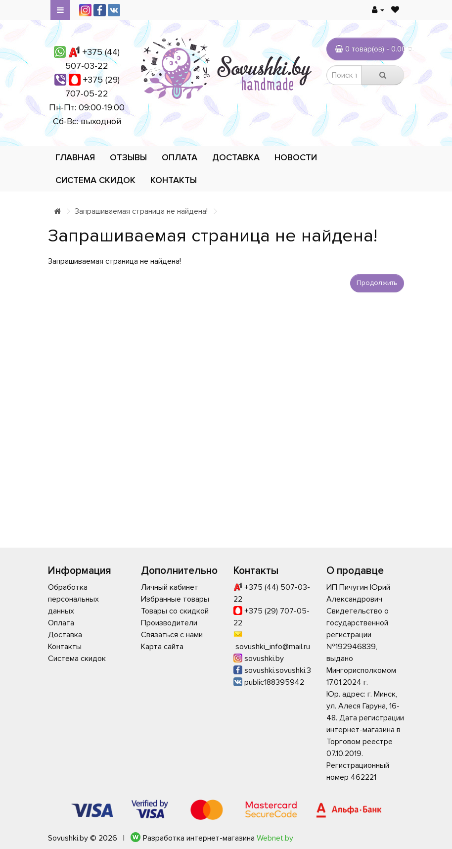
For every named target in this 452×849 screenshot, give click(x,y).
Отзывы (128, 157)
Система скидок (95, 180)
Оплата (179, 157)
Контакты (173, 180)
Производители (169, 623)
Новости (295, 157)
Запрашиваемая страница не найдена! (141, 211)
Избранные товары (175, 599)
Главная (75, 157)
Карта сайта (162, 647)
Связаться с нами (172, 635)
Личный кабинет (169, 587)
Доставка (236, 157)
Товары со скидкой (175, 611)
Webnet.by (275, 838)
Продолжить (377, 283)
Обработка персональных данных (73, 599)
